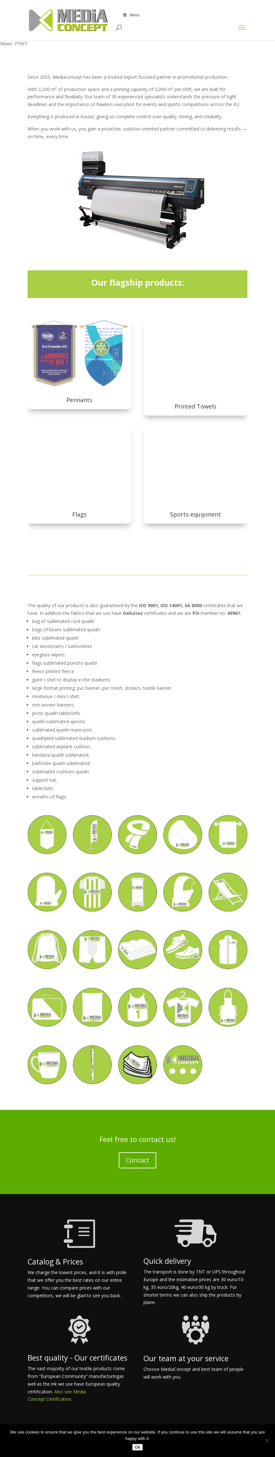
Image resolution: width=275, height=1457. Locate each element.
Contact (137, 1160)
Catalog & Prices (55, 1261)
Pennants (79, 400)
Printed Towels (195, 406)
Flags (79, 514)
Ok (137, 1447)
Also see (63, 1392)
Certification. (59, 1399)
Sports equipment (195, 514)
